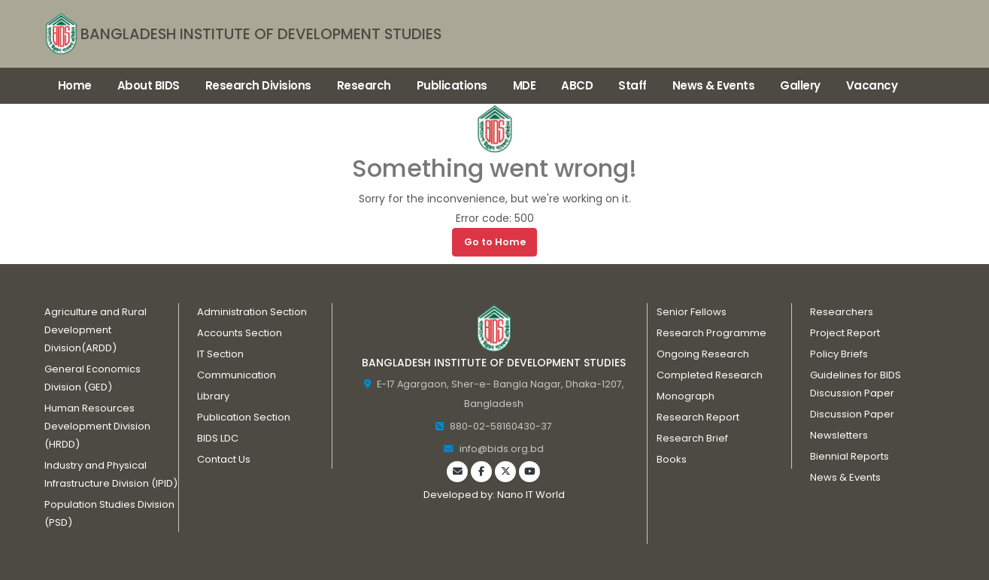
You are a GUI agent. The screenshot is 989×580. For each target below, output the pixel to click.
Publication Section (243, 417)
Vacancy (872, 85)
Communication (236, 375)
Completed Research (710, 375)
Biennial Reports (849, 456)
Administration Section (251, 311)
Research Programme (711, 332)
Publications (452, 85)
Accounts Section (239, 332)
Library (213, 396)
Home (75, 85)
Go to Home (495, 241)
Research (364, 85)
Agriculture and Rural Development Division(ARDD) (95, 329)
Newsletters (838, 435)
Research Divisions (258, 85)
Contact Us (223, 459)
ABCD (577, 85)
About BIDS (148, 85)
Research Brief (692, 438)
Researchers (841, 311)
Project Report (844, 332)
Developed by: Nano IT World (493, 494)
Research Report (698, 417)
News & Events (713, 85)
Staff (632, 85)
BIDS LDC (217, 438)
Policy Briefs (838, 354)
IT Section (220, 354)
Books (671, 459)
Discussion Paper (851, 414)
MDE (524, 85)
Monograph (685, 396)
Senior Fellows (691, 311)
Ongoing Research (703, 354)
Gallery (800, 85)
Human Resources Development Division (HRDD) (97, 426)
